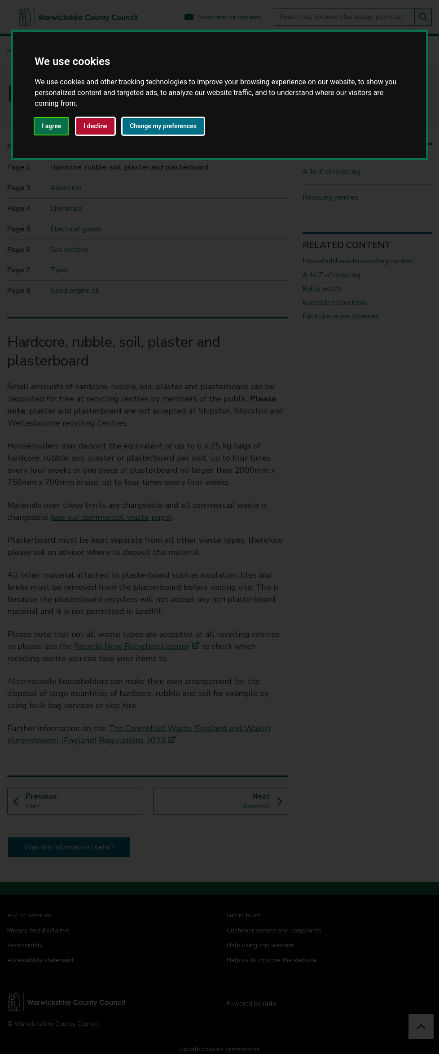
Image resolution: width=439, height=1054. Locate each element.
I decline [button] (95, 126)
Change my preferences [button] (163, 126)
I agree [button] (51, 126)
